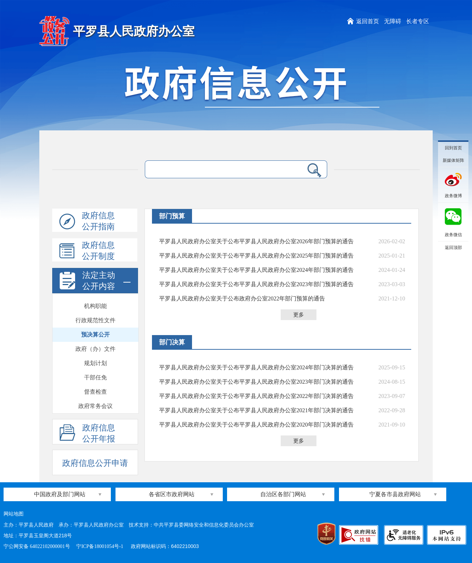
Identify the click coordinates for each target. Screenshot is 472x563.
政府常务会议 (95, 406)
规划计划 (95, 363)
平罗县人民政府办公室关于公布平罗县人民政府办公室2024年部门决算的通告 (256, 367)
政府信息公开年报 (87, 433)
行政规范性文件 (95, 320)
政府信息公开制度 (87, 251)
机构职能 (95, 306)
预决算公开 (95, 335)
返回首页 (367, 21)
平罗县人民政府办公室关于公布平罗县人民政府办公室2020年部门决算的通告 (256, 425)
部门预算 (172, 216)
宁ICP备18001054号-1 (100, 546)
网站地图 (14, 514)
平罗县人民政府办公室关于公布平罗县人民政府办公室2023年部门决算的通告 (256, 382)
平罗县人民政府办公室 (134, 31)
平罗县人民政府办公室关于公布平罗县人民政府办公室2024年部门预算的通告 (256, 270)
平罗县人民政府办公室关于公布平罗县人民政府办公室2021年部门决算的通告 (256, 410)
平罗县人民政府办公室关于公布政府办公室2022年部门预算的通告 (242, 298)
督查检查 (95, 392)
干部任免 (95, 377)
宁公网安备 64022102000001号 (37, 546)
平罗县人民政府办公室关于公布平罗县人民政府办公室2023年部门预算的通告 (256, 284)
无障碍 (392, 21)
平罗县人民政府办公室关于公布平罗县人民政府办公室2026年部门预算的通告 (256, 241)
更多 (298, 315)
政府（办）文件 (95, 349)
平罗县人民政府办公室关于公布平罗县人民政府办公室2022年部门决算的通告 (256, 396)
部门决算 (172, 342)
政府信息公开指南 (87, 221)
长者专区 (417, 21)
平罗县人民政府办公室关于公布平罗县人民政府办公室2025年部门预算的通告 (256, 256)
